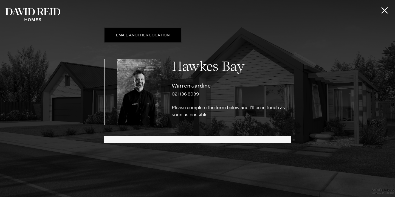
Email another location (143, 35)
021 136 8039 (185, 94)
